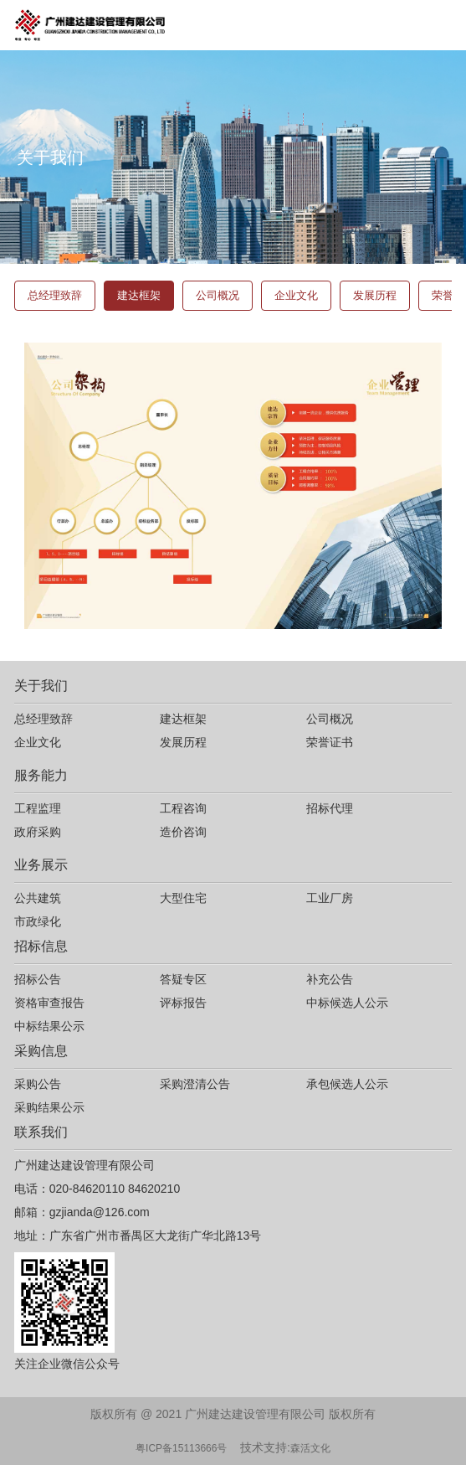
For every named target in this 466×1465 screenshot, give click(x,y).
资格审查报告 (49, 1002)
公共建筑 (37, 898)
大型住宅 (183, 898)
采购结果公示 (49, 1107)
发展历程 (375, 295)
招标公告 (37, 979)
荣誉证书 (329, 742)
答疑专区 (183, 979)
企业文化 (296, 295)
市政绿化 (37, 921)
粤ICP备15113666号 (181, 1448)
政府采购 (37, 831)
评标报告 (183, 1002)
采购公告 (37, 1084)
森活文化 (310, 1448)
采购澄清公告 (195, 1084)
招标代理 (329, 808)
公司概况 (217, 295)
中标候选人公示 (347, 1002)
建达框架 (139, 295)
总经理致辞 (55, 295)
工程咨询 (183, 808)
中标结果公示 (49, 1026)
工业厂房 (329, 898)
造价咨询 (183, 831)
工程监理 (37, 808)
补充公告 (329, 979)
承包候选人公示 (347, 1084)
